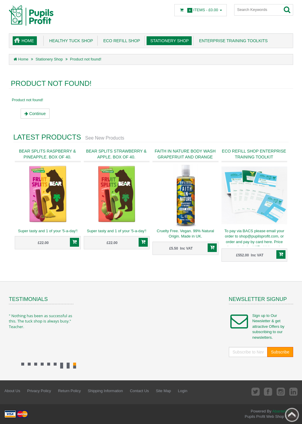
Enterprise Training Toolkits (232, 40)
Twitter (254, 391)
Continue (35, 113)
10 (74, 367)
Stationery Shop (168, 40)
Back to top (292, 414)
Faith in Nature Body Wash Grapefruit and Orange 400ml (185, 157)
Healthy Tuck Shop (70, 40)
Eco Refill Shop (120, 40)
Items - (200, 10)
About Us (12, 391)
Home (28, 40)
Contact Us (139, 391)
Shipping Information (105, 391)
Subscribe (280, 352)
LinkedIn (293, 391)
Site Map (163, 391)
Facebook (267, 391)
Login (182, 391)
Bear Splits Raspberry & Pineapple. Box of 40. (47, 154)
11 (68, 367)
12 (61, 367)
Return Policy (69, 391)
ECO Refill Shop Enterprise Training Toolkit (254, 154)
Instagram (280, 391)
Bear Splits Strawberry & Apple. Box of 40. (116, 154)
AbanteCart (282, 411)
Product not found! (85, 59)
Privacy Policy (39, 391)
